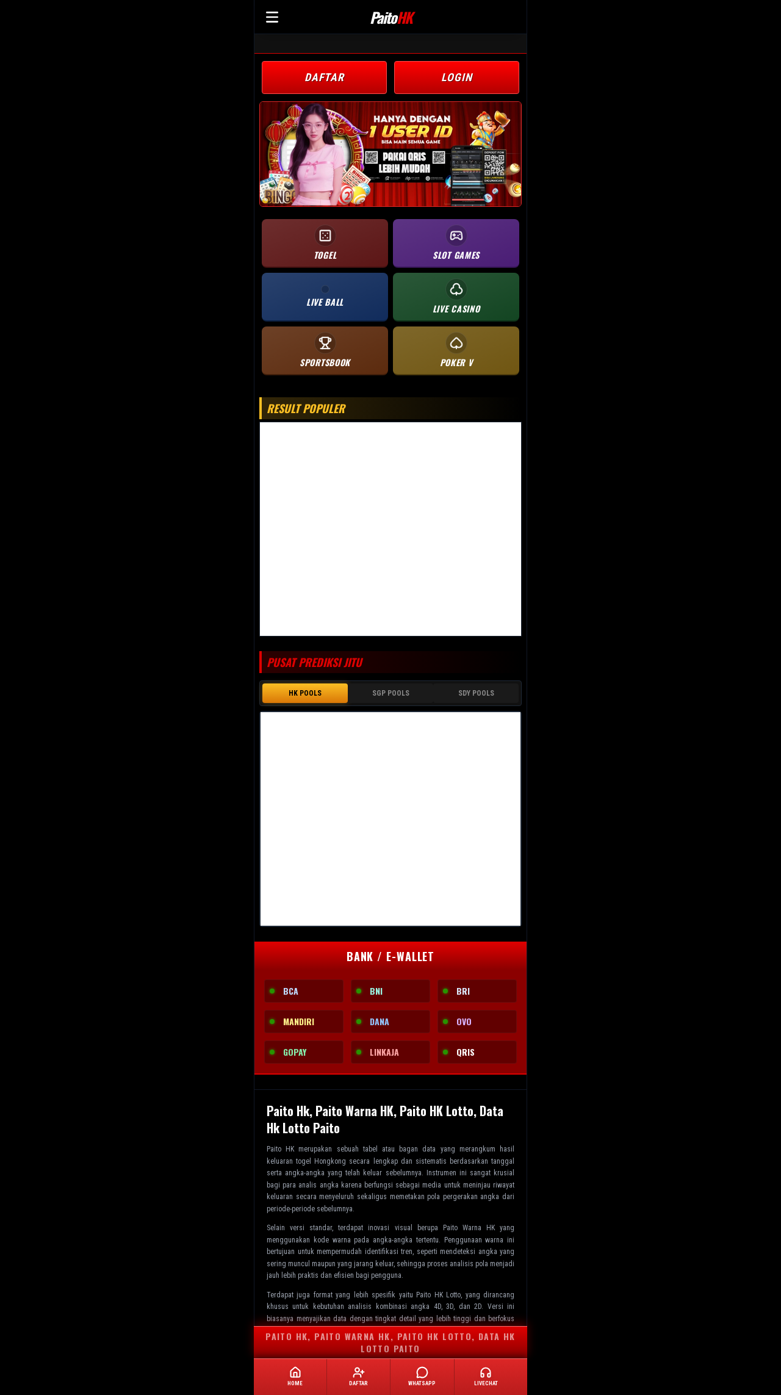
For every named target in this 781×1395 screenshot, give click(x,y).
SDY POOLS (476, 693)
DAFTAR (324, 77)
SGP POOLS (390, 693)
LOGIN (456, 77)
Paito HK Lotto (438, 1293)
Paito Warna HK (469, 1226)
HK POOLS (305, 693)
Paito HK (280, 1148)
